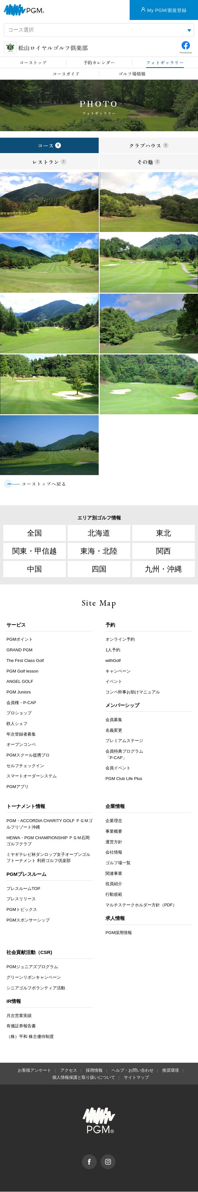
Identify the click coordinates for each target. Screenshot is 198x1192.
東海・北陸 (98, 551)
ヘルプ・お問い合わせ (132, 1070)
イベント (113, 682)
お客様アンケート (34, 1070)
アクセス (68, 1070)
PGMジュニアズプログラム (32, 967)
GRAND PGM (19, 650)
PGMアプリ (17, 786)
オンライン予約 (120, 639)
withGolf (113, 660)
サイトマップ (136, 1078)
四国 (99, 569)
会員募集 (113, 720)
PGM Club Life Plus (123, 778)
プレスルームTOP (23, 888)
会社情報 (113, 852)
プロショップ (19, 713)
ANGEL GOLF (19, 682)
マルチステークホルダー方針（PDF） (141, 905)
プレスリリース (21, 899)
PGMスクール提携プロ (28, 755)
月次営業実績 (19, 1015)
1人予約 (112, 650)
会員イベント (118, 768)
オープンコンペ (21, 745)
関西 (163, 551)
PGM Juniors (18, 692)
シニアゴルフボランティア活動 (35, 988)
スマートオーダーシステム (31, 776)
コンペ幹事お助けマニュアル (132, 692)
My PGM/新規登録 (166, 10)
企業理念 (113, 821)
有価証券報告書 (21, 1026)
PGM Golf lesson (22, 671)
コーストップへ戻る (44, 483)
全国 (34, 533)
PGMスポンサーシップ (28, 920)
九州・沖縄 (163, 569)
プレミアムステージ (124, 741)
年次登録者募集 (21, 734)
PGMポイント (19, 639)
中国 (34, 569)
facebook (96, 1158)
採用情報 (94, 1070)
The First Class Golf (25, 660)
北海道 (99, 533)
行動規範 (113, 894)
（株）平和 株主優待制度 (30, 1036)
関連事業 (113, 873)
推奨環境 (170, 1070)
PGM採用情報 (118, 933)
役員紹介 (113, 884)
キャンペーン (118, 671)
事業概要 (113, 831)
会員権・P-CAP (21, 703)
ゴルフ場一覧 (118, 863)
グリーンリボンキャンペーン (33, 977)
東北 (163, 533)
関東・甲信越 (34, 551)
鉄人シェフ (16, 723)
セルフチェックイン (25, 766)
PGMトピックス (21, 909)
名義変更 (113, 730)
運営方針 (113, 842)
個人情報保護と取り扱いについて (83, 1078)
